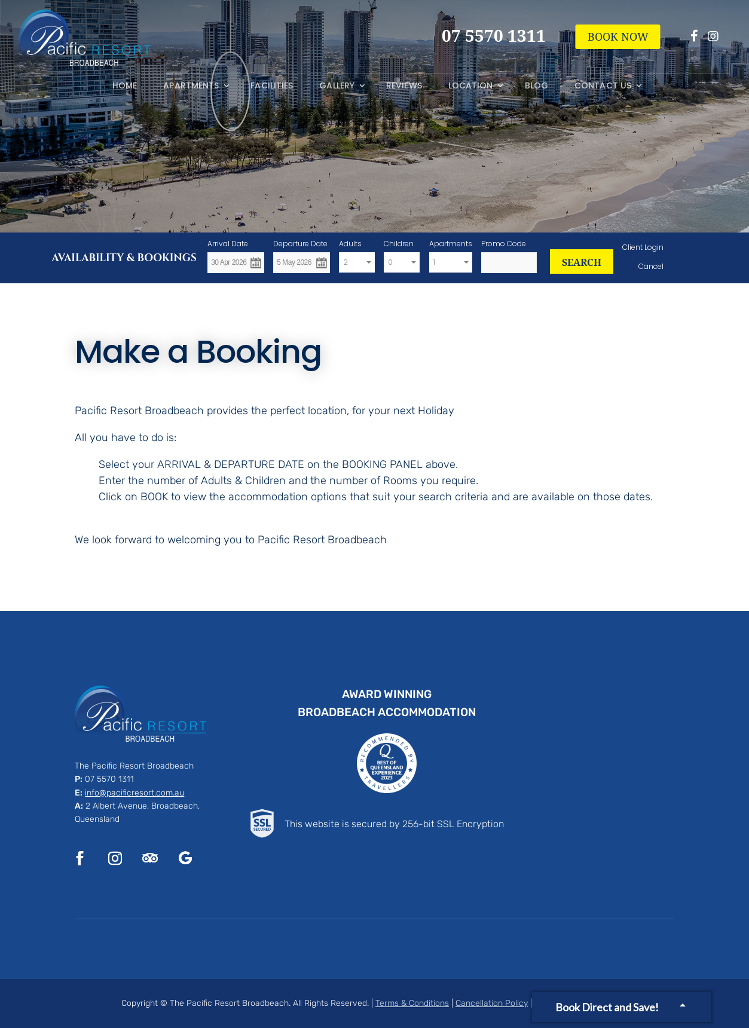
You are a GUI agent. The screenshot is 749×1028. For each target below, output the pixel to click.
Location (470, 85)
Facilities (271, 85)
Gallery (336, 85)
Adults (350, 243)
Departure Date (300, 243)
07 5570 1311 (109, 779)
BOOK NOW (618, 36)
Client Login (643, 247)
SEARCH (581, 262)
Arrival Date (227, 243)
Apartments (191, 85)
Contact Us (602, 85)
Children (399, 243)
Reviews (404, 85)
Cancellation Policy (491, 1003)
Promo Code (503, 243)
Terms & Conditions (412, 1003)
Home (124, 85)
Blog (536, 85)
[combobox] (357, 262)
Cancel (651, 266)
